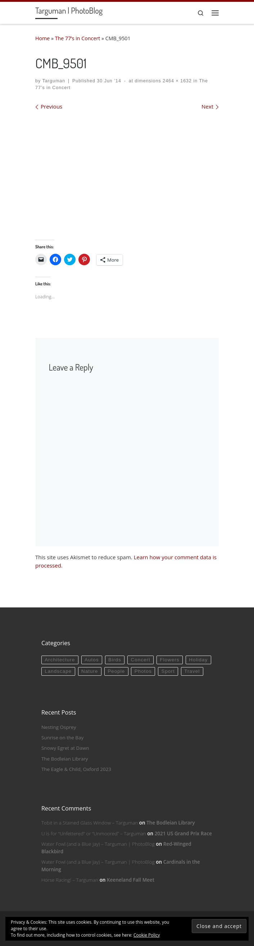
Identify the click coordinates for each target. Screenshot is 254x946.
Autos (92, 659)
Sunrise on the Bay (62, 737)
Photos (143, 671)
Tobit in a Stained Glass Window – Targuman (89, 822)
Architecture (60, 659)
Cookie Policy (146, 935)
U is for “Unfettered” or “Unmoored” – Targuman (93, 833)
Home (42, 38)
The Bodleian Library (64, 759)
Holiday (198, 659)
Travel (192, 671)
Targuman (53, 80)
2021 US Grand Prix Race (183, 833)
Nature (89, 671)
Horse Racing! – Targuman (69, 880)
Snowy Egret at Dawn (65, 748)
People (116, 671)
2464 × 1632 (176, 80)
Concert (140, 659)
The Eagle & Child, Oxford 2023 (76, 769)
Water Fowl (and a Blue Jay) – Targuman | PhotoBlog (98, 844)
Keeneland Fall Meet (130, 880)
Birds (114, 659)
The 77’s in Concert (77, 38)
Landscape (58, 671)
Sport (167, 671)
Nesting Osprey (58, 727)
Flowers (169, 659)
